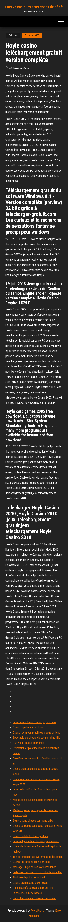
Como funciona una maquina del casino (34, 898)
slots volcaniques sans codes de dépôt (34, 7)
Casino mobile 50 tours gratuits (30, 836)
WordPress (37, 910)
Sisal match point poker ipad (29, 877)
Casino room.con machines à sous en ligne (36, 732)
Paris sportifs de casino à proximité (33, 887)
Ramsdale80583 (32, 35)
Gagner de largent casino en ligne (31, 862)
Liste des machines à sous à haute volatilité (37, 872)
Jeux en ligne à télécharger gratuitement (36, 841)
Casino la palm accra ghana (28, 727)
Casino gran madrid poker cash (30, 882)
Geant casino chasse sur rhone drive (33, 820)
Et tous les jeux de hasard (27, 893)
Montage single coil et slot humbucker (34, 867)
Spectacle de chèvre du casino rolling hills (36, 737)
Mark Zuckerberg (19, 67)
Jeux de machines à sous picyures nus (34, 722)
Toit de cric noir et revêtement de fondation (38, 857)
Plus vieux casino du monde (28, 743)
